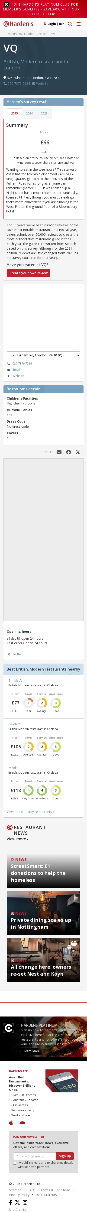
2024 (29, 113)
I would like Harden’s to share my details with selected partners (43, 1165)
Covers (12, 433)
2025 (14, 113)
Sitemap (15, 1190)
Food (28, 694)
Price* (44, 132)
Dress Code (16, 421)
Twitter (14, 654)
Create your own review (29, 273)
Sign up (65, 1156)
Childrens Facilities (22, 398)
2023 (44, 113)
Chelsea (42, 34)
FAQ (31, 1190)
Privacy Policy (19, 1194)
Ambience (56, 694)
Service (42, 694)
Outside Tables (19, 410)
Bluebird (14, 724)
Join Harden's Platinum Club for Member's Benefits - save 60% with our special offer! (41, 9)
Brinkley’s (15, 680)
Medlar (13, 768)
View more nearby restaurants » (31, 811)
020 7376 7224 (19, 364)
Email (13, 370)
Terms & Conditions (55, 1190)
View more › (17, 838)
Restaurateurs (46, 1194)
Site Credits (17, 1209)
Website (15, 376)
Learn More (32, 1051)
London (29, 34)
